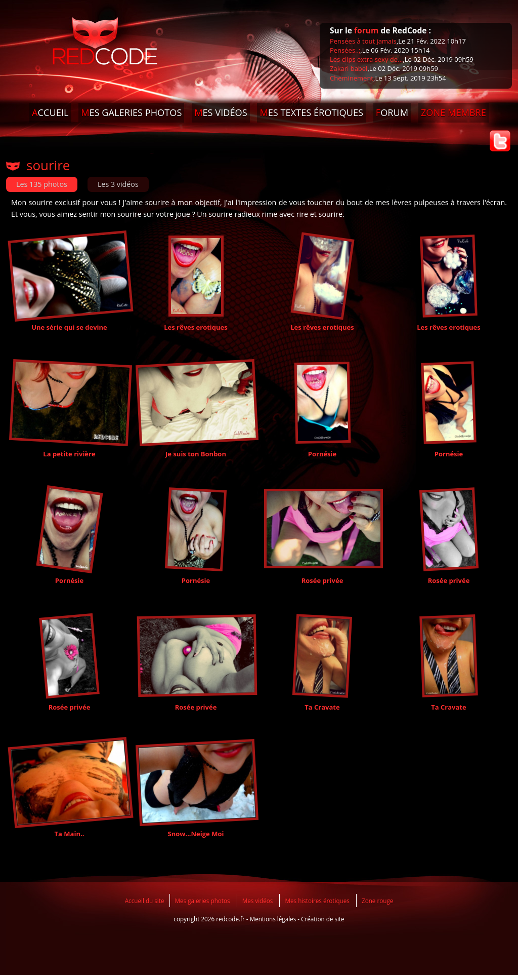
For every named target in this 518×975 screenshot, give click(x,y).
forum (366, 30)
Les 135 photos (41, 184)
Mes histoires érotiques (317, 900)
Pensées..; (345, 50)
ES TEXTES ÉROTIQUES (311, 112)
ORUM (392, 112)
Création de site (322, 919)
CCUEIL (50, 112)
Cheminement (351, 78)
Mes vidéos (257, 900)
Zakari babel (348, 68)
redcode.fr (230, 919)
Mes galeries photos (202, 900)
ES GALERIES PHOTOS (131, 112)
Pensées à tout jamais (363, 41)
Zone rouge (377, 900)
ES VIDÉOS (220, 112)
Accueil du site (144, 900)
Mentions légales (273, 919)
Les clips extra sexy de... (366, 59)
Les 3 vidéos (118, 184)
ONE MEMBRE (453, 112)
